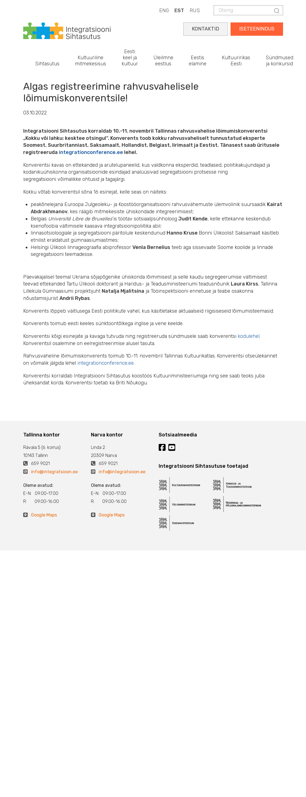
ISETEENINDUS (256, 29)
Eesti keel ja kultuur (130, 57)
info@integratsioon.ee (54, 471)
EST (179, 10)
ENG (164, 10)
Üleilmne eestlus (163, 61)
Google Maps (44, 515)
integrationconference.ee (91, 152)
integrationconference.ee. (106, 363)
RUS (195, 10)
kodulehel (249, 336)
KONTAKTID (205, 29)
